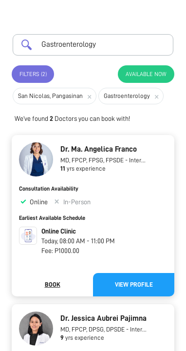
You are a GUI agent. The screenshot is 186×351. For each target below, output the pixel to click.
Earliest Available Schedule (52, 218)
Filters (33, 74)
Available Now (146, 74)
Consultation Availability (48, 189)
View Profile (134, 284)
